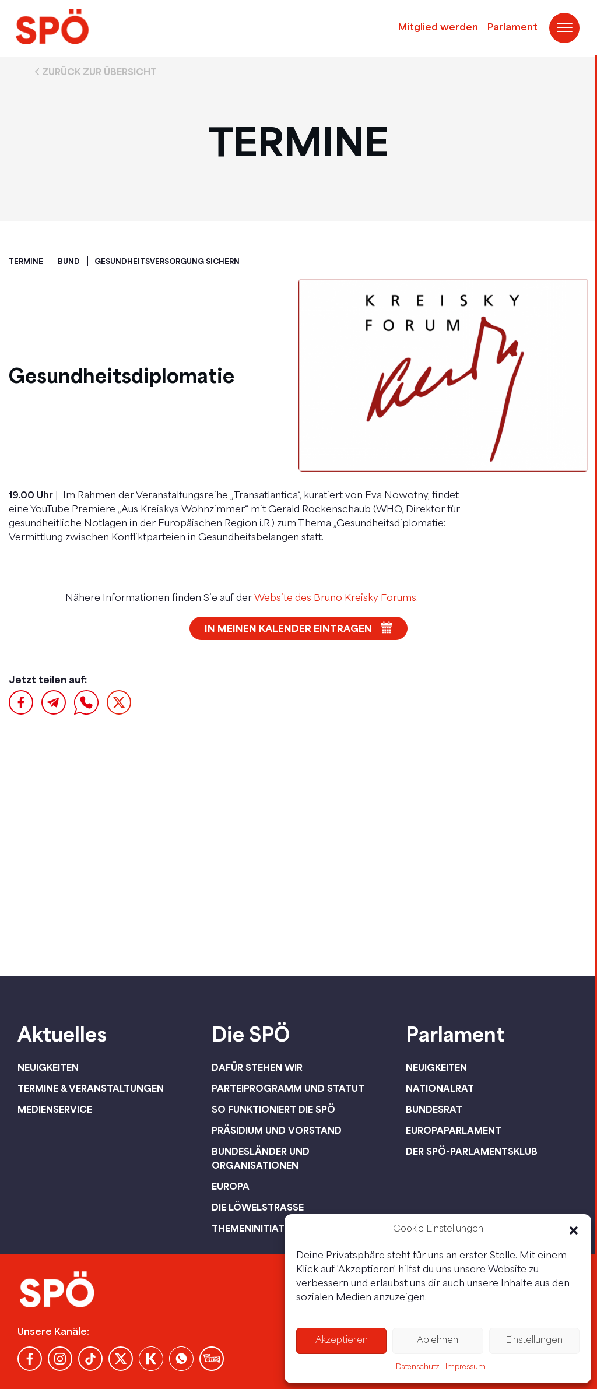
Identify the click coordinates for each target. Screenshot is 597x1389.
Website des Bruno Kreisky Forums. (336, 598)
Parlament (512, 28)
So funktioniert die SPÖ (273, 1109)
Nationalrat (440, 1088)
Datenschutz (418, 1367)
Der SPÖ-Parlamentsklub (472, 1151)
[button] (574, 1230)
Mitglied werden (438, 28)
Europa (231, 1186)
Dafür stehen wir (257, 1067)
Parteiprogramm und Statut (288, 1088)
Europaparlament (453, 1130)
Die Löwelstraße (258, 1207)
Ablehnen (437, 1341)
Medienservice (54, 1109)
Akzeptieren (341, 1341)
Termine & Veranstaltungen (90, 1088)
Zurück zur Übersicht (99, 71)
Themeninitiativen (259, 1228)
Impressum (465, 1367)
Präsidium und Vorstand (277, 1130)
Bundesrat (434, 1109)
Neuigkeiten (48, 1067)
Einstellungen (534, 1341)
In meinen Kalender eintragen (288, 628)
